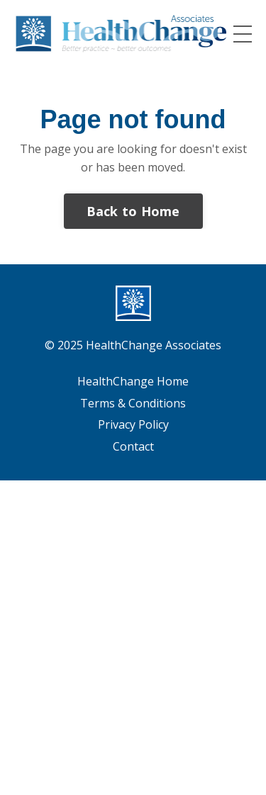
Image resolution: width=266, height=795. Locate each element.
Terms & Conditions (133, 403)
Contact (133, 446)
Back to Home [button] (133, 211)
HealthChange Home (133, 381)
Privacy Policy (133, 424)
